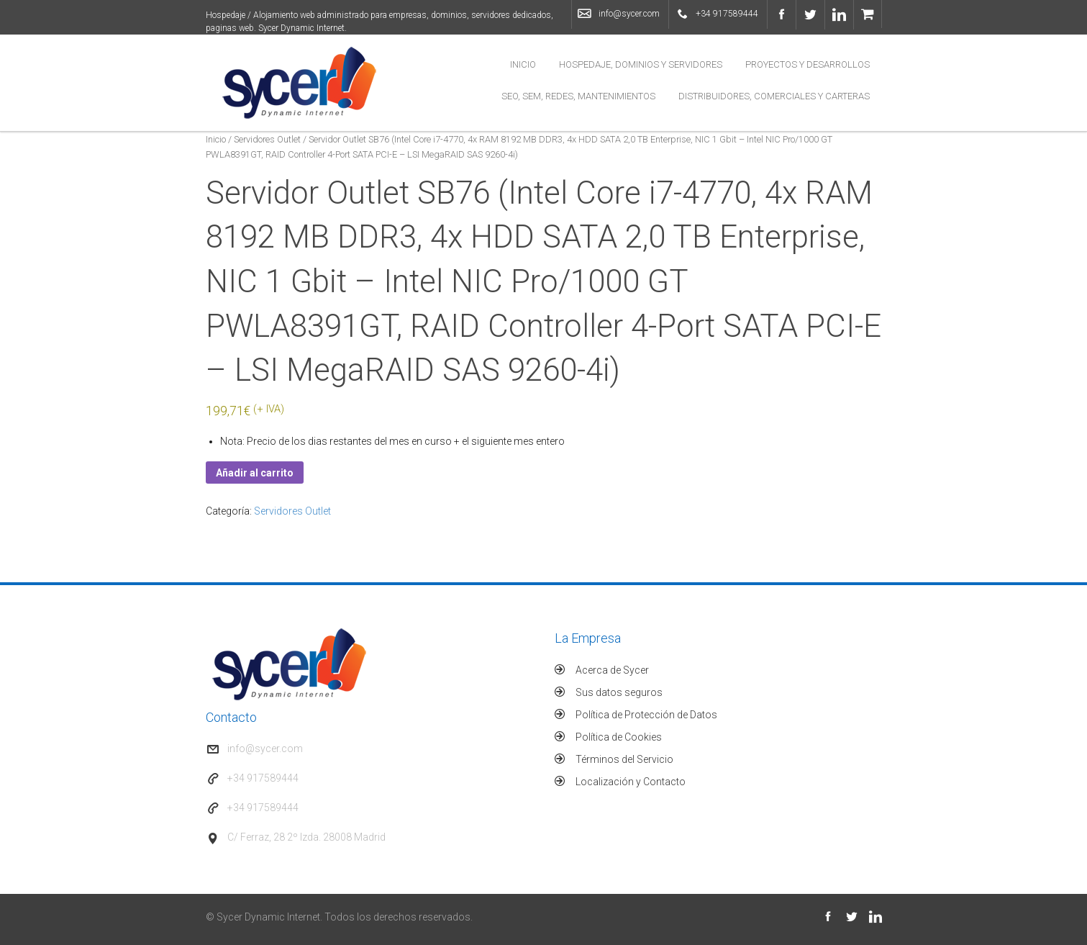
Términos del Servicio (624, 759)
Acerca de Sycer (612, 670)
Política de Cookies (619, 737)
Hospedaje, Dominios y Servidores (640, 64)
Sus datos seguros (619, 692)
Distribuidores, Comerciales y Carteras (774, 96)
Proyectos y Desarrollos (807, 64)
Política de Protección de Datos (646, 714)
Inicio (523, 64)
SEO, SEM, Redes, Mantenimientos (578, 96)
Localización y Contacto (631, 781)
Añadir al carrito (255, 473)
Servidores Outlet (267, 139)
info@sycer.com (629, 14)
